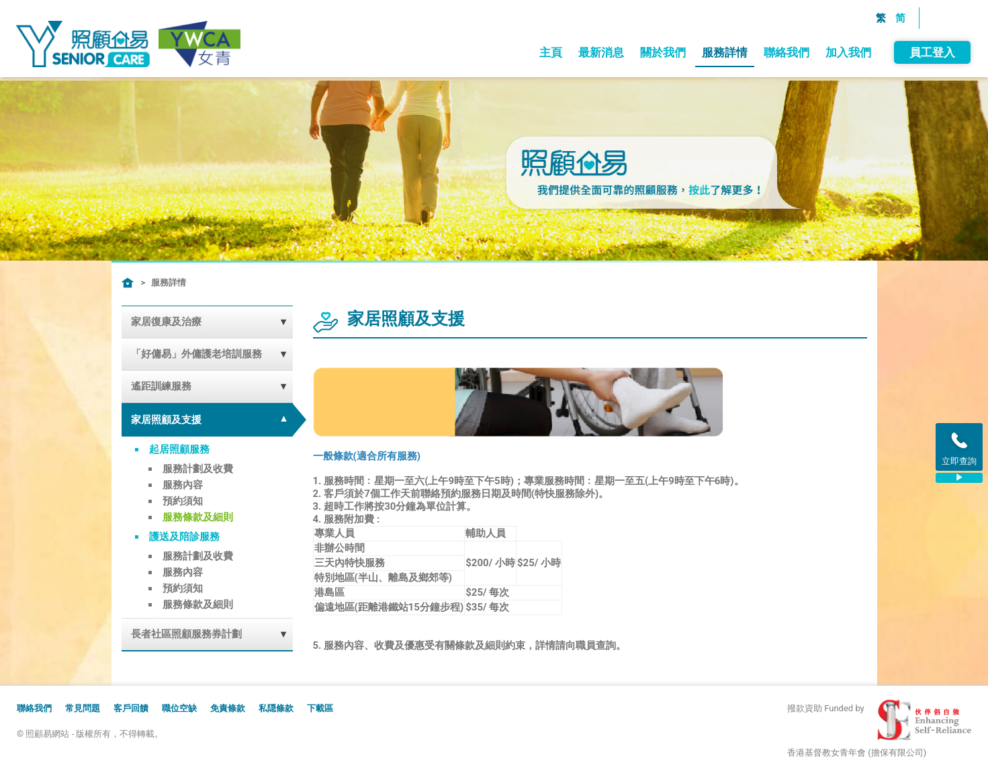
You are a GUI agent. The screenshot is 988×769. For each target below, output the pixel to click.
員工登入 (931, 52)
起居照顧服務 (179, 449)
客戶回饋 (131, 708)
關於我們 (662, 52)
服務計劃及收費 (198, 469)
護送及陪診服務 (184, 537)
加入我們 (847, 52)
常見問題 (82, 708)
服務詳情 (724, 52)
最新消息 (600, 52)
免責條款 (227, 708)
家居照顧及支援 (166, 420)
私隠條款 (276, 708)
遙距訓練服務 (161, 386)
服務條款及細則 (198, 517)
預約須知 (183, 501)
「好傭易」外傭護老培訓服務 (196, 354)
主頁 (550, 52)
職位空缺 (179, 708)
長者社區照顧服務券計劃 (186, 634)
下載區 (320, 708)
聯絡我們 (786, 52)
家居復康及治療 (166, 322)
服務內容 (183, 485)
